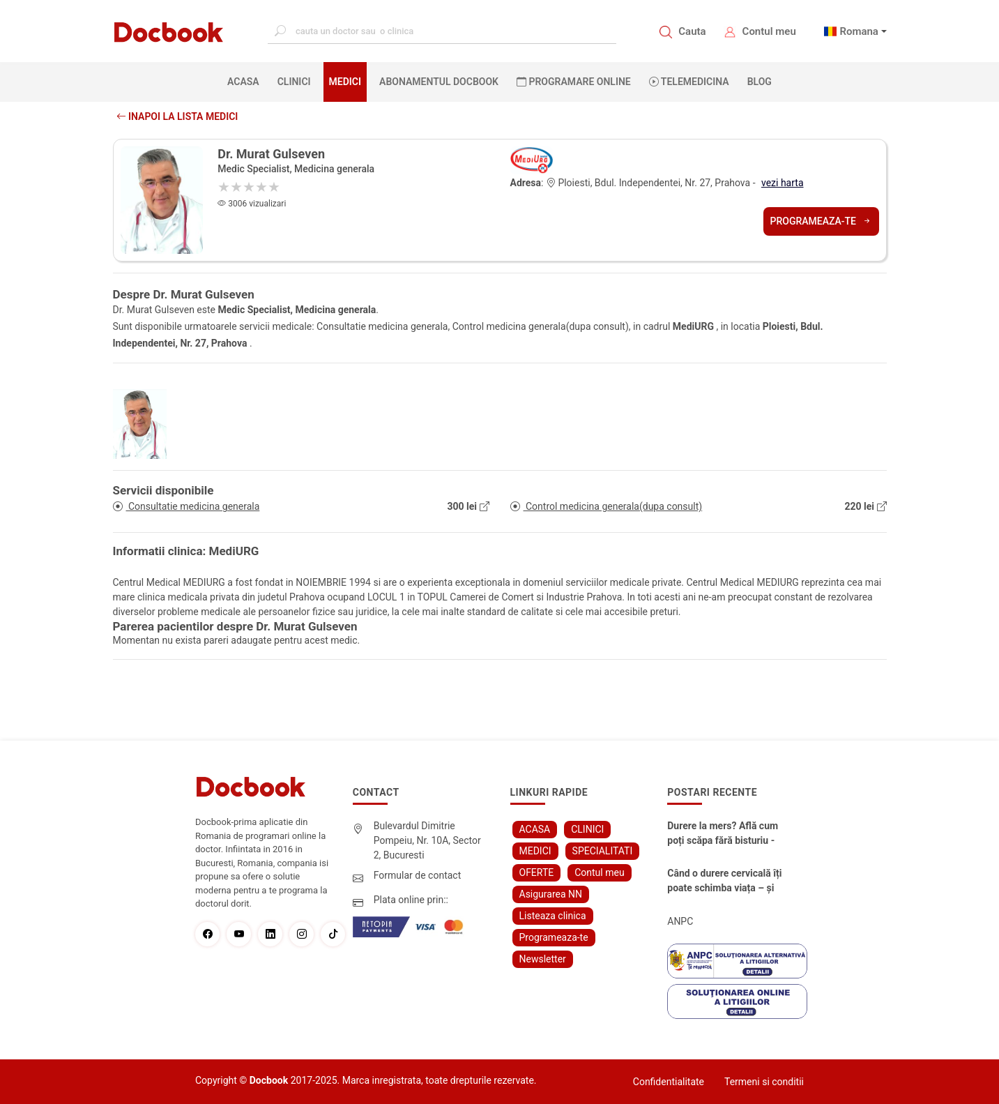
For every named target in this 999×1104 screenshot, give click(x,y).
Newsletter (542, 959)
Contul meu (769, 31)
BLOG (759, 81)
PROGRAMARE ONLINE (574, 81)
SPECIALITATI (602, 850)
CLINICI (294, 81)
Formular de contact (418, 875)
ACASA (246, 81)
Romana (858, 31)
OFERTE (536, 872)
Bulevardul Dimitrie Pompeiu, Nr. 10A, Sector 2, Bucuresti (427, 840)
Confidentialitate (668, 1081)
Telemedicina (689, 81)
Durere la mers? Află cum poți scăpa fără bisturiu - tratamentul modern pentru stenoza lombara (722, 834)
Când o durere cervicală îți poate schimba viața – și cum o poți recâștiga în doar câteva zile (724, 881)
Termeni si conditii (764, 1081)
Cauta (692, 31)
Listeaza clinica (552, 915)
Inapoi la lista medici (177, 116)
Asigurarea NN (551, 894)
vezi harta (782, 182)
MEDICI (345, 81)
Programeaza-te (821, 221)
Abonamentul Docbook (438, 81)
